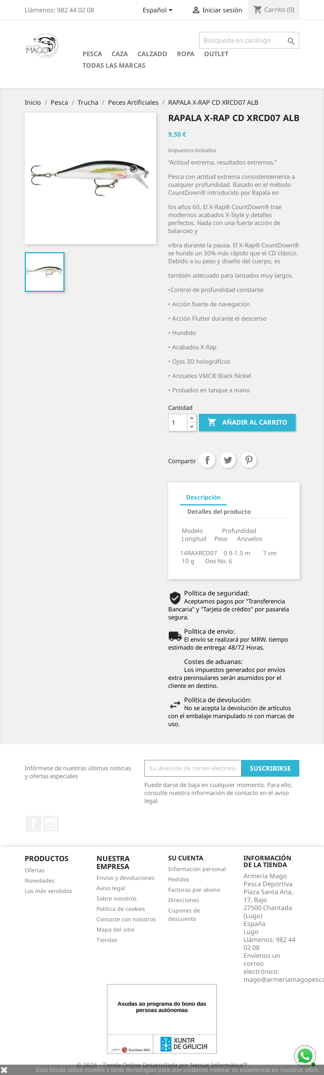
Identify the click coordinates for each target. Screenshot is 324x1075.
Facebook (33, 824)
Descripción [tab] (203, 497)
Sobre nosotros (116, 898)
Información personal (197, 869)
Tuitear (228, 460)
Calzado (152, 53)
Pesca (92, 53)
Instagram (51, 824)
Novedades (40, 880)
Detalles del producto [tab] (219, 511)
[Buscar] (249, 40)
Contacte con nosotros (126, 919)
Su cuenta (185, 858)
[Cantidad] (177, 422)
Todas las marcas (113, 65)
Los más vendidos (48, 891)
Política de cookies (120, 908)
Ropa (185, 53)
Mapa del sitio (115, 929)
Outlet (216, 53)
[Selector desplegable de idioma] (159, 11)
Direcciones (183, 900)
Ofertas (35, 870)
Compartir (207, 460)
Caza (120, 53)
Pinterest (249, 460)
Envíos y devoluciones (125, 877)
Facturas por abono (194, 889)
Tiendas (107, 940)
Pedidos (178, 879)
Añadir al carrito (247, 422)
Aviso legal (110, 888)
